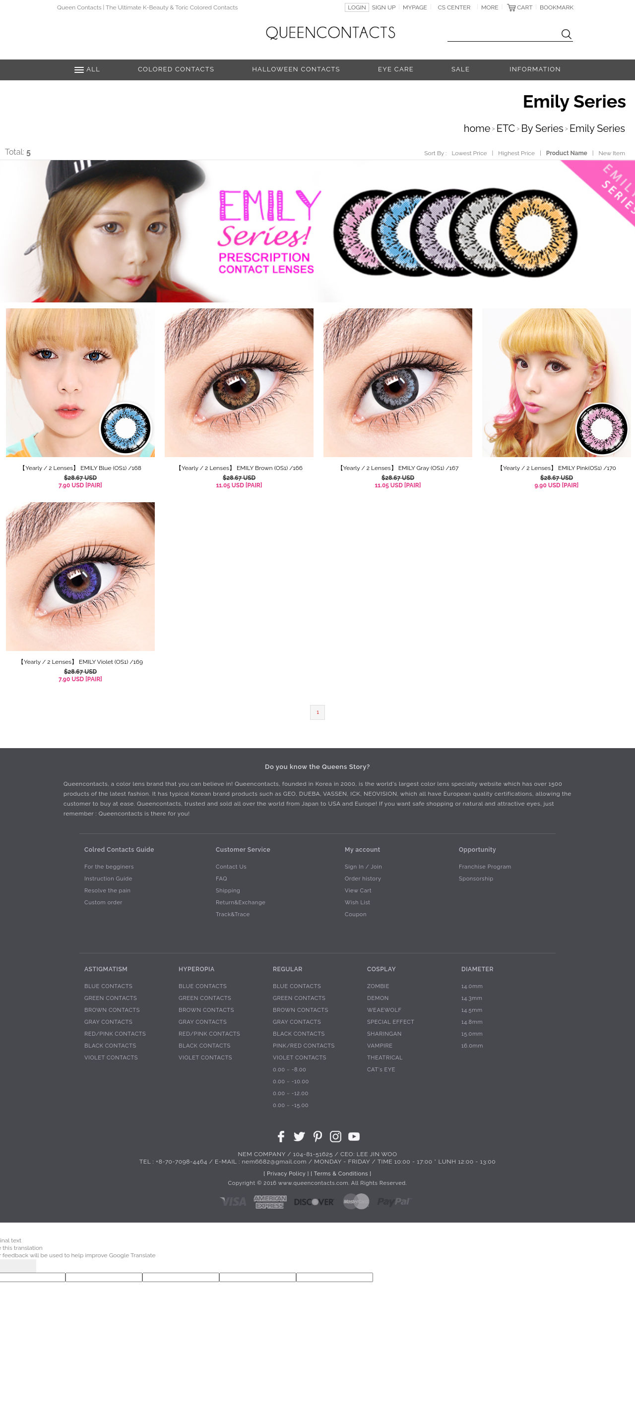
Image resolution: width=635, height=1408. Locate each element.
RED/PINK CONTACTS (115, 1034)
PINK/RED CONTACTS (304, 1046)
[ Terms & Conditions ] (341, 1174)
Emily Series (597, 128)
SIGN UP (384, 7)
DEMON (378, 998)
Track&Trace (233, 914)
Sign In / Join (363, 867)
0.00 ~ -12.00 (291, 1093)
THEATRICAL (385, 1058)
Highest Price (516, 153)
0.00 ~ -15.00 (291, 1105)
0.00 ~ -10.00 (291, 1081)
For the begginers (109, 867)
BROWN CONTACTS (112, 1010)
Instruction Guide (108, 879)
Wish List (358, 902)
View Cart (358, 890)
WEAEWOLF (384, 1010)
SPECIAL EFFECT (391, 1022)
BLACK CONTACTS (110, 1046)
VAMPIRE (380, 1046)
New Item (612, 153)
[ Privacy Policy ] (286, 1174)
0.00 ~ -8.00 (289, 1069)
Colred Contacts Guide (119, 849)
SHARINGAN (384, 1034)
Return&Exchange (240, 902)
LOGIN (357, 7)
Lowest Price (469, 153)
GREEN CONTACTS (110, 998)
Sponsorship (476, 879)
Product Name (566, 153)
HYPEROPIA (197, 968)
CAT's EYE (381, 1069)
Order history (363, 879)
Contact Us (231, 867)
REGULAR (288, 968)
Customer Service (243, 849)
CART (524, 7)
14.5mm (472, 1010)
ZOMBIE (378, 986)
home (477, 128)
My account (363, 849)
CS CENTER (454, 7)
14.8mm (472, 1022)
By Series (542, 128)
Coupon (356, 914)
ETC (506, 128)
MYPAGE (415, 7)
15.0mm (472, 1034)
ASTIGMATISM (105, 968)
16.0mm (472, 1046)
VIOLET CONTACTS (111, 1058)
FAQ (221, 879)
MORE (490, 7)
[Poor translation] (24, 1266)
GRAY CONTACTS (108, 1022)
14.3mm (472, 998)
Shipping (228, 890)
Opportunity (477, 849)
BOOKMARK (556, 7)
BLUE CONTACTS (108, 986)
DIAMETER (477, 968)
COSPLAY (381, 968)
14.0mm (472, 986)
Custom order (103, 902)
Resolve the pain (107, 890)
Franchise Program (485, 867)
